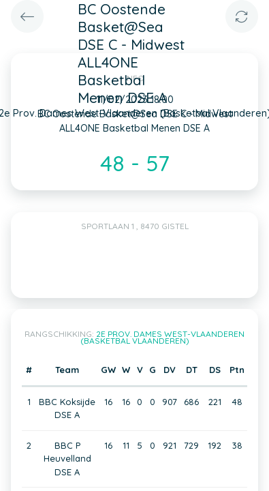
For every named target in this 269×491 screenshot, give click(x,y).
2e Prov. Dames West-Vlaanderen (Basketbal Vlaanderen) (162, 337)
